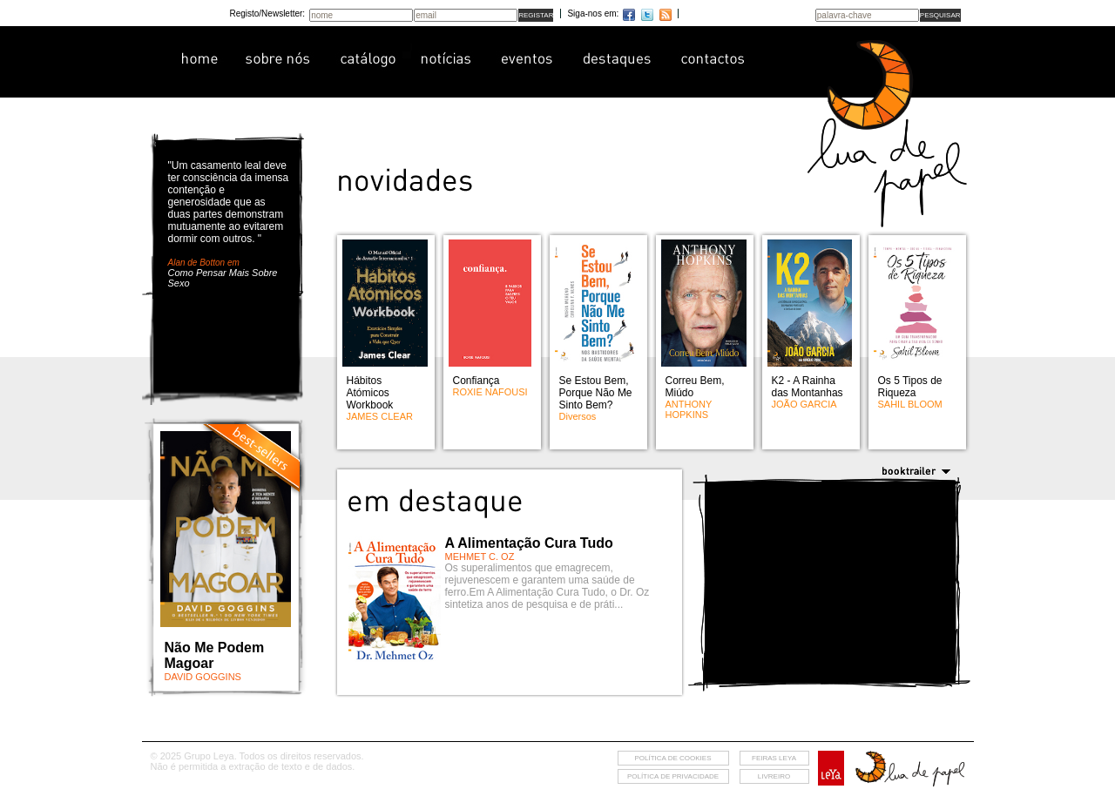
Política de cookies (672, 758)
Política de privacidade (673, 776)
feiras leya (774, 758)
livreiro (774, 776)
